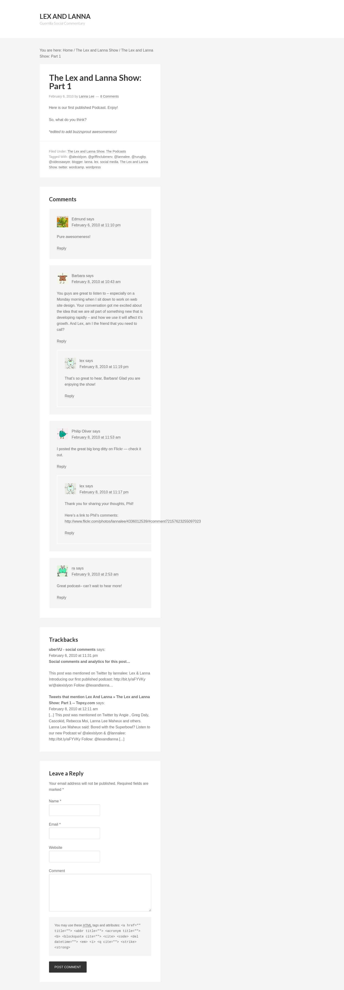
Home (68, 50)
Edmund (79, 219)
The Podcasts (116, 151)
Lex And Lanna (65, 16)
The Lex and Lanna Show (97, 50)
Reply (61, 248)
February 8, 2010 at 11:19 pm (104, 367)
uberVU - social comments (72, 649)
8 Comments (109, 96)
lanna (88, 162)
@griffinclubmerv (100, 157)
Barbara (78, 276)
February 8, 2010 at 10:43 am (96, 282)
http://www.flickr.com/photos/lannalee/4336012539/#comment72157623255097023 (133, 521)
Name (55, 801)
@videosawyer (59, 162)
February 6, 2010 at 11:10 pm (96, 225)
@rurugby (138, 157)
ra (73, 568)
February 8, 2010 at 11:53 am (96, 437)
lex (96, 162)
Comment (57, 871)
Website (55, 848)
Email (55, 824)
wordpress (93, 167)
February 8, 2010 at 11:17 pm (104, 492)
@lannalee (122, 157)
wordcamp (76, 167)
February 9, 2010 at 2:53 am (95, 574)
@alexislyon (77, 157)
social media (109, 162)
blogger (77, 162)
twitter (63, 167)
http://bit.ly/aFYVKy (129, 679)
